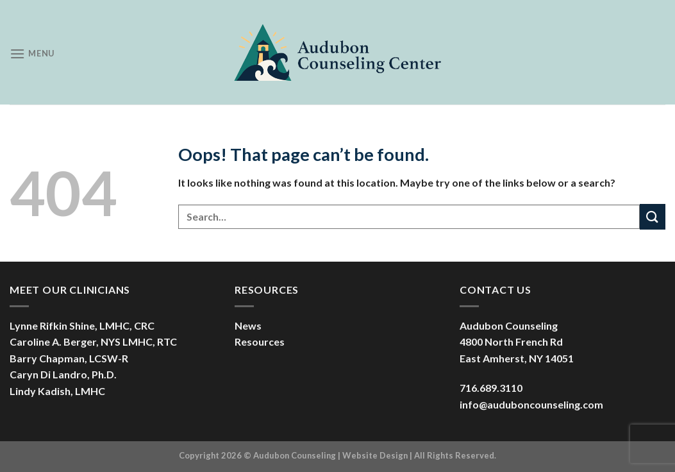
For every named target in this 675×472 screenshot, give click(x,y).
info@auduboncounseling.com (531, 404)
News (248, 325)
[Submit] (652, 216)
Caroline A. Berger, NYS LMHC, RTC (93, 341)
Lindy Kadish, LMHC (57, 391)
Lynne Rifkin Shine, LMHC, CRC (82, 325)
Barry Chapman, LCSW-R (69, 358)
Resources (260, 341)
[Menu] (32, 53)
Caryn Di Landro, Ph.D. (63, 374)
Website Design (375, 455)
